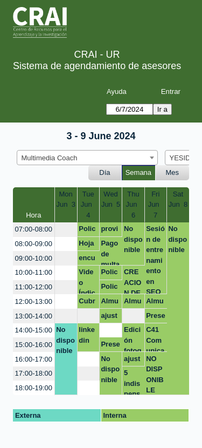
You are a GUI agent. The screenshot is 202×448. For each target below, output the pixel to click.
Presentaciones (155, 317)
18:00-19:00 (33, 388)
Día (104, 172)
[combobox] (87, 157)
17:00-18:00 (33, 373)
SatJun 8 (178, 199)
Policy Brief (109, 288)
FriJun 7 (155, 204)
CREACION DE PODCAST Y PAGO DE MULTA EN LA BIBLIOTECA (133, 281)
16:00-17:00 (33, 359)
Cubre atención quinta (88, 303)
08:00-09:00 (33, 244)
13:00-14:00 (33, 316)
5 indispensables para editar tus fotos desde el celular (133, 382)
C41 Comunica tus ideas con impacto (155, 338)
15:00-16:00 (33, 345)
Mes (172, 172)
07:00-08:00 (33, 229)
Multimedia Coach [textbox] (50, 158)
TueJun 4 (88, 204)
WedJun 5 (110, 199)
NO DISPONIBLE (155, 375)
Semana (138, 172)
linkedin (87, 334)
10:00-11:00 (33, 272)
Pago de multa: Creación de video (110, 252)
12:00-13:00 (33, 301)
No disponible (133, 239)
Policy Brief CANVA (87, 230)
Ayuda (117, 91)
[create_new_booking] (66, 229)
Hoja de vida (86, 245)
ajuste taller (109, 317)
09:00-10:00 (33, 258)
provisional (110, 230)
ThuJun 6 (133, 204)
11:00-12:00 (33, 287)
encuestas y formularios (88, 260)
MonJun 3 (65, 199)
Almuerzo (110, 303)
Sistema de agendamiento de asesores (97, 65)
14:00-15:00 (33, 330)
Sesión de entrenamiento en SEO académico (155, 259)
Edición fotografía (132, 338)
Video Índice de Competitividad (88, 281)
